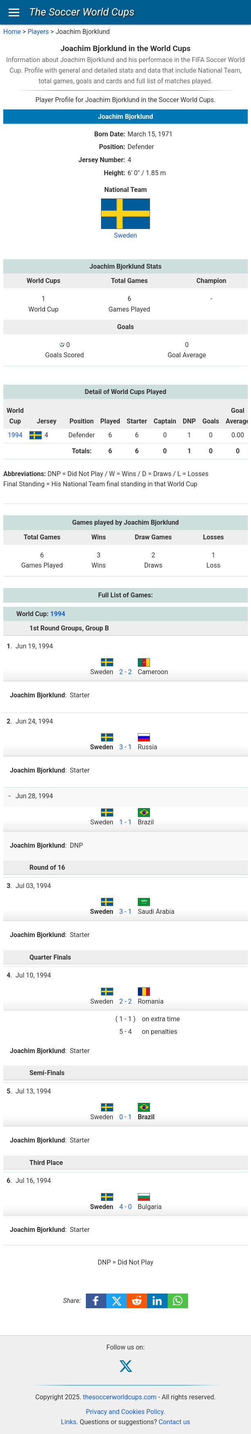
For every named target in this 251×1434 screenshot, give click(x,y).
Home (12, 32)
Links (68, 1422)
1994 (15, 435)
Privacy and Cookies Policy (125, 1412)
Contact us (174, 1422)
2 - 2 (125, 672)
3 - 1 (125, 747)
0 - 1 (125, 1117)
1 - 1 (125, 822)
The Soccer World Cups (81, 12)
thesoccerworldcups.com (120, 1397)
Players (38, 32)
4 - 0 (125, 1207)
